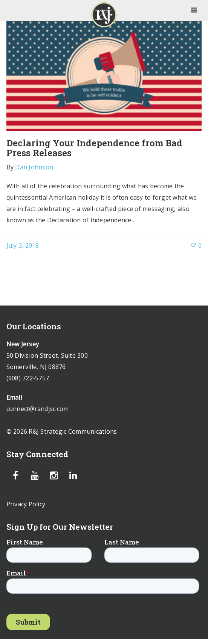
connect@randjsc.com (37, 409)
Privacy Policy (26, 504)
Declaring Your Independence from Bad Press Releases (94, 148)
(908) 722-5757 (27, 378)
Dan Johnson (34, 167)
